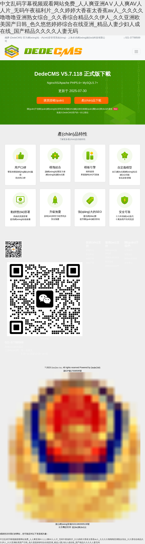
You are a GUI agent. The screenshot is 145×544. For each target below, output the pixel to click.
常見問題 (90, 254)
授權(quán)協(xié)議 (111, 251)
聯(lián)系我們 (130, 258)
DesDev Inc (56, 367)
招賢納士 (128, 254)
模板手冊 (90, 263)
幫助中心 (90, 250)
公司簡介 (128, 250)
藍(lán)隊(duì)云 (79, 527)
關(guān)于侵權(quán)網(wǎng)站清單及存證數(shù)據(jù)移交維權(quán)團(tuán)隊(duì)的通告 (70, 109)
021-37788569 (14, 342)
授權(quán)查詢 (112, 257)
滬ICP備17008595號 (72, 371)
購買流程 (109, 261)
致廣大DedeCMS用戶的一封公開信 (72, 112)
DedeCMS (95, 367)
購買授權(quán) (54, 100)
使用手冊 (90, 258)
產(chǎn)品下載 (91, 100)
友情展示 (128, 263)
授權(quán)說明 (112, 266)
